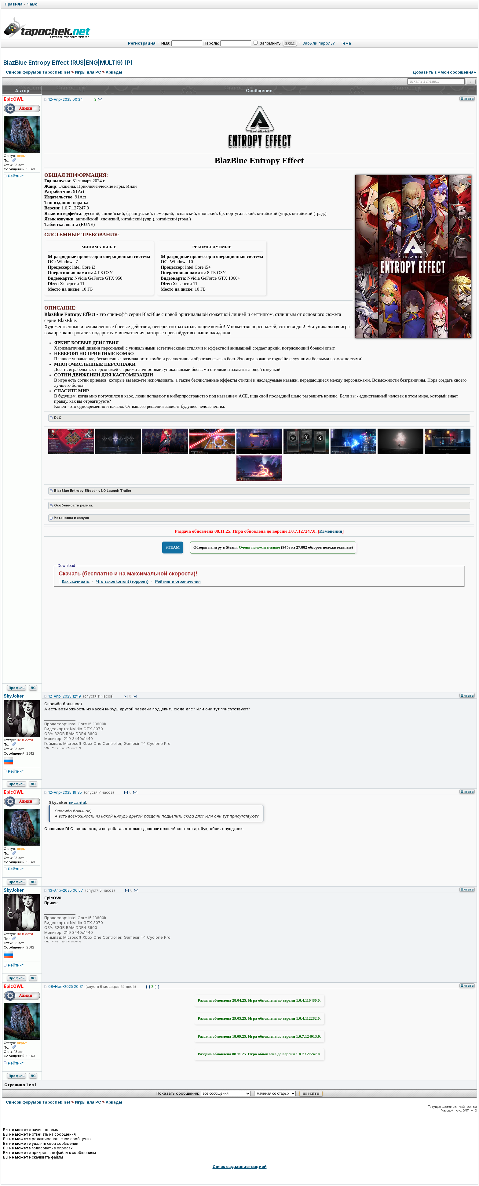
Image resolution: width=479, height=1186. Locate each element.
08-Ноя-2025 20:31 (65, 986)
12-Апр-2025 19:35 (65, 792)
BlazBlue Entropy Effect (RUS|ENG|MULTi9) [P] (68, 62)
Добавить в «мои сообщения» (444, 72)
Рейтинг (16, 175)
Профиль (16, 688)
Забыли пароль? (318, 43)
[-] (126, 696)
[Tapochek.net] (239, 26)
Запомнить (267, 43)
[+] (100, 99)
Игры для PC (88, 72)
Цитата (467, 98)
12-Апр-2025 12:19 (64, 696)
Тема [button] (346, 43)
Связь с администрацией (240, 1166)
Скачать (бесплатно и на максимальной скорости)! (128, 574)
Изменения (330, 531)
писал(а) (77, 802)
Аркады (114, 72)
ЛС (33, 688)
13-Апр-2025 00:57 (65, 890)
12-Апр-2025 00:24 (65, 99)
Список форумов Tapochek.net (38, 72)
